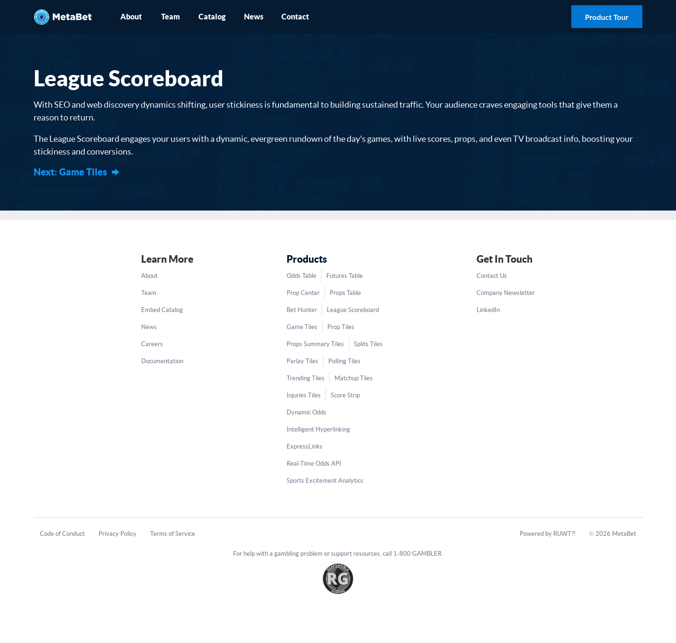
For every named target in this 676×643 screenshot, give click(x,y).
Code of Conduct (62, 533)
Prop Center (303, 292)
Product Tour (607, 16)
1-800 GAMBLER (417, 553)
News (253, 16)
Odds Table (301, 275)
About (131, 16)
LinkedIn (488, 309)
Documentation (162, 361)
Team (170, 16)
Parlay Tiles (302, 361)
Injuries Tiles (304, 395)
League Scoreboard (353, 309)
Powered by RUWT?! (548, 533)
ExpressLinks (305, 446)
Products (307, 259)
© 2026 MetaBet (612, 533)
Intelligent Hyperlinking (318, 429)
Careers (152, 344)
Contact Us (492, 275)
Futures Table (344, 275)
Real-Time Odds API (314, 463)
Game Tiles (302, 327)
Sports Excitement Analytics (325, 480)
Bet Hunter (302, 309)
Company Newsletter (506, 292)
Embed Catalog (162, 309)
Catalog (211, 16)
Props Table (345, 292)
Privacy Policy (117, 533)
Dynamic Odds (306, 412)
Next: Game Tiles (70, 171)
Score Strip (345, 395)
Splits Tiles (368, 344)
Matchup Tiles (353, 378)
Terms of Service (172, 533)
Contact (295, 16)
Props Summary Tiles (315, 344)
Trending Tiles (305, 378)
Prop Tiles (340, 327)
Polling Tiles (344, 361)
